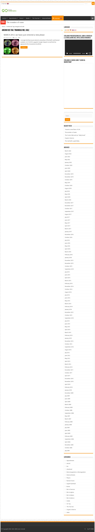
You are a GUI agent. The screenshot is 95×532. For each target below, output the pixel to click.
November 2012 (69, 341)
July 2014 (67, 295)
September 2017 (69, 211)
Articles (4, 18)
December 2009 (69, 393)
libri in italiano (70, 495)
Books (21, 18)
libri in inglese (70, 492)
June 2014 (67, 298)
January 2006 (68, 424)
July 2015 (67, 272)
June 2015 (67, 275)
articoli (15, 37)
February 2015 (68, 283)
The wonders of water (71, 132)
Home (3, 26)
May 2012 (67, 358)
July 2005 (67, 427)
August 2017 (68, 214)
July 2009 (67, 396)
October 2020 (68, 165)
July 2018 (67, 191)
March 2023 (68, 151)
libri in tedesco (70, 498)
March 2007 (68, 419)
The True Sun (35, 18)
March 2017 (68, 228)
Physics (68, 478)
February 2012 (68, 367)
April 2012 (67, 361)
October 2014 (68, 289)
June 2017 (67, 220)
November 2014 (69, 286)
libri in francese (71, 489)
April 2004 (67, 442)
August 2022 (68, 153)
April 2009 (67, 401)
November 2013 (69, 312)
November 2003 (69, 445)
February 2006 (68, 421)
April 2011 (67, 375)
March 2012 (68, 364)
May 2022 (67, 159)
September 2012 (69, 347)
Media (27, 18)
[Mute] (87, 53)
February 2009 (68, 407)
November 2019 (69, 177)
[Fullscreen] (90, 53)
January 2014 (68, 309)
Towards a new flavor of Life (72, 129)
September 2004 (69, 439)
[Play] (67, 53)
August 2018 (68, 188)
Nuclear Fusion (70, 480)
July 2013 (67, 321)
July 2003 (67, 450)
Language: (5, 3)
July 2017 (67, 217)
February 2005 (68, 436)
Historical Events (46, 18)
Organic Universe (69, 138)
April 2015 (67, 277)
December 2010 (69, 378)
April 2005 (67, 433)
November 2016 (69, 234)
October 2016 (68, 237)
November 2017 (69, 205)
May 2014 (67, 300)
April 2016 (67, 249)
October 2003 (68, 447)
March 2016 (68, 251)
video (68, 512)
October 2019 (68, 179)
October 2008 (68, 410)
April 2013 (67, 329)
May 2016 (67, 246)
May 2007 (67, 416)
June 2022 (67, 156)
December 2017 (69, 202)
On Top (69, 503)
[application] (78, 47)
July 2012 (67, 352)
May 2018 (67, 194)
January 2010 (68, 390)
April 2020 (67, 171)
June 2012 (67, 355)
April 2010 (67, 384)
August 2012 (68, 349)
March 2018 (68, 200)
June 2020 (67, 168)
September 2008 (69, 413)
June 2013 (67, 324)
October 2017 (68, 208)
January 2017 (68, 231)
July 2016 (67, 240)
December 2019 (69, 174)
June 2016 (67, 243)
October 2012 (68, 344)
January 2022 (68, 162)
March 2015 (68, 280)
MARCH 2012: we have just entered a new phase (24, 35)
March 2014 (68, 303)
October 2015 (68, 266)
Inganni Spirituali (71, 483)
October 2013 (68, 315)
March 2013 (68, 332)
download (69, 469)
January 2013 (68, 338)
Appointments (13, 18)
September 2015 (69, 269)
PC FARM (91, 529)
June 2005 (67, 430)
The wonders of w (13, 22)
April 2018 (67, 197)
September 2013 (69, 318)
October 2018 (68, 185)
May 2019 (67, 182)
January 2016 (68, 257)
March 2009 (68, 404)
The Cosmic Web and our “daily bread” (75, 135)
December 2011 (69, 370)
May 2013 (67, 326)
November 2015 (69, 263)
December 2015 (69, 260)
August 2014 (68, 292)
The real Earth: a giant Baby (72, 141)
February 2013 (68, 335)
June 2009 (67, 398)
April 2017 (67, 226)
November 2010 (69, 381)
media (68, 501)
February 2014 (68, 306)
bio (67, 466)
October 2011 (68, 373)
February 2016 (68, 254)
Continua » (24, 47)
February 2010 (68, 387)
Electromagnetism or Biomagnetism (76, 472)
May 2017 (67, 223)
